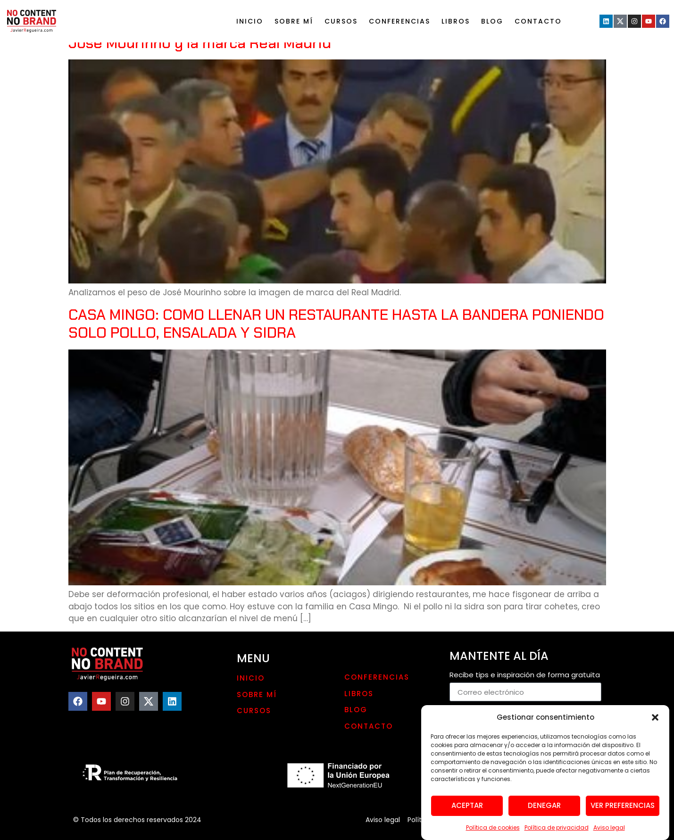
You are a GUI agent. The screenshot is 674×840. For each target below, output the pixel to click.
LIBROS (455, 21)
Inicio (249, 21)
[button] (655, 723)
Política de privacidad (556, 833)
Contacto (538, 21)
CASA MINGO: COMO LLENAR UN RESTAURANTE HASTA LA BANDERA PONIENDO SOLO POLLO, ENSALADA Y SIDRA (336, 323)
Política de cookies (493, 833)
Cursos (341, 21)
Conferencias (399, 21)
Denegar (544, 811)
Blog (492, 21)
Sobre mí (294, 21)
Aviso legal (609, 833)
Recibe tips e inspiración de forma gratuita (524, 675)
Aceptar (467, 811)
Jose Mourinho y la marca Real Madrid (199, 43)
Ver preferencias (623, 811)
